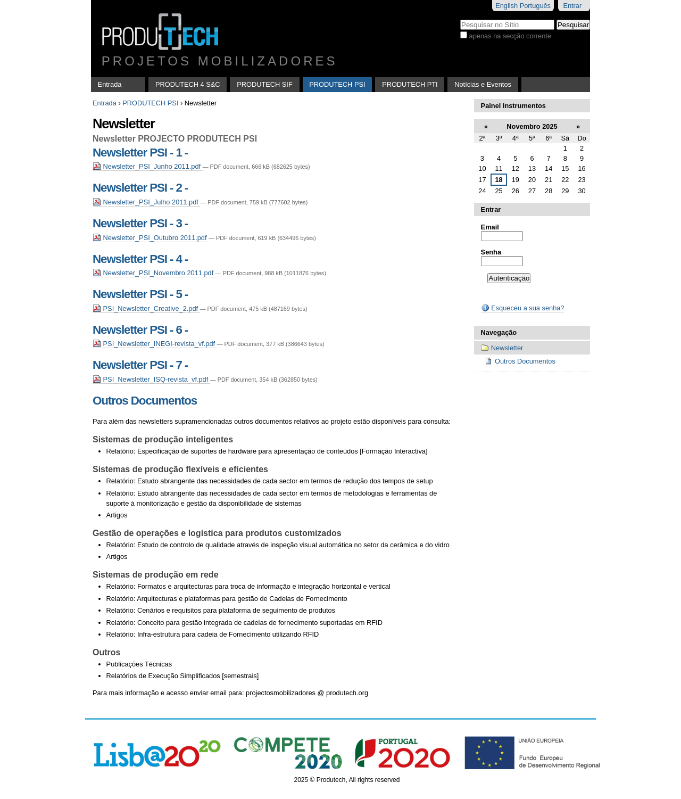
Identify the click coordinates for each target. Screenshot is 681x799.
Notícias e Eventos (482, 84)
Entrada (110, 84)
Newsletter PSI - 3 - (140, 223)
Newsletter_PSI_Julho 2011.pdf (146, 202)
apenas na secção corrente (510, 36)
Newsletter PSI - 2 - (140, 187)
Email (490, 227)
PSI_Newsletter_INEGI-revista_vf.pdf (155, 344)
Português (535, 6)
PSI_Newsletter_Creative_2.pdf (146, 308)
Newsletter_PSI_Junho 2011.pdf (148, 166)
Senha (491, 252)
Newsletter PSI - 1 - (140, 152)
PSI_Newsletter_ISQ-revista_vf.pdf (151, 379)
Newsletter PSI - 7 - (140, 365)
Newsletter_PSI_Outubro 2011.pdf (151, 238)
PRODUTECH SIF (265, 84)
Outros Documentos (145, 400)
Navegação (499, 332)
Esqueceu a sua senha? (522, 308)
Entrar (572, 6)
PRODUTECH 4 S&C (187, 84)
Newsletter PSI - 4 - (140, 259)
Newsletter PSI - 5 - (140, 294)
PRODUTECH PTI (410, 84)
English (506, 6)
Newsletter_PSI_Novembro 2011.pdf (154, 273)
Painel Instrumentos (513, 106)
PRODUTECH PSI (337, 84)
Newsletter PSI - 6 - (140, 329)
